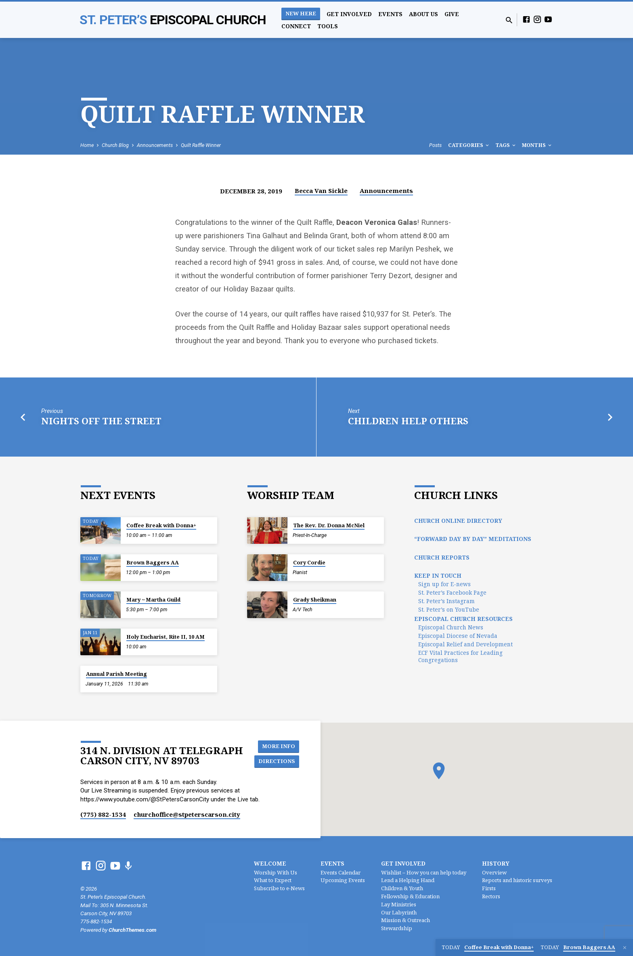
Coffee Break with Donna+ (161, 525)
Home (87, 145)
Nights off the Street (101, 421)
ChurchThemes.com (132, 930)
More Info (279, 745)
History (495, 863)
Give (451, 14)
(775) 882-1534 (103, 814)
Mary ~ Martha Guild (153, 599)
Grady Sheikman (314, 599)
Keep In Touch (437, 575)
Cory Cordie (309, 562)
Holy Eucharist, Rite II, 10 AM (165, 636)
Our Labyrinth (399, 912)
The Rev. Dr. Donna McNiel (329, 525)
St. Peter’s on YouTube (448, 609)
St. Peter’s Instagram (446, 601)
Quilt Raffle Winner (201, 145)
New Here (300, 13)
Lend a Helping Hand (407, 880)
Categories (469, 145)
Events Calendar (341, 872)
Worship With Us (275, 872)
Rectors (491, 896)
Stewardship (396, 928)
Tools (327, 26)
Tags (506, 145)
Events (390, 14)
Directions (278, 761)
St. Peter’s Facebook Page (452, 592)
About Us (423, 14)
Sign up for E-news (444, 584)
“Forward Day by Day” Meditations (472, 539)
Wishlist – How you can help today (423, 872)
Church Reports (442, 557)
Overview (494, 872)
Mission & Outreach (405, 920)
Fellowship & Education (410, 896)
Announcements (155, 145)
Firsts (489, 888)
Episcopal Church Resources (463, 619)
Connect (296, 26)
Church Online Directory (458, 520)
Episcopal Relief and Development (465, 644)
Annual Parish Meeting (116, 673)
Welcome (270, 863)
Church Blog (115, 145)
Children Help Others (408, 421)
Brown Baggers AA (152, 562)
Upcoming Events (343, 880)
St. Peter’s (173, 19)
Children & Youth (402, 888)
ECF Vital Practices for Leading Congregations (460, 656)
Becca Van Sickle (321, 191)
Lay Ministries (398, 904)
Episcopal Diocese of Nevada (457, 635)
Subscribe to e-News (279, 888)
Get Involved (349, 14)
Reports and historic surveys (517, 880)
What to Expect (272, 880)
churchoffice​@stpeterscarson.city (187, 814)
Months (537, 145)
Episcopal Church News (450, 627)
